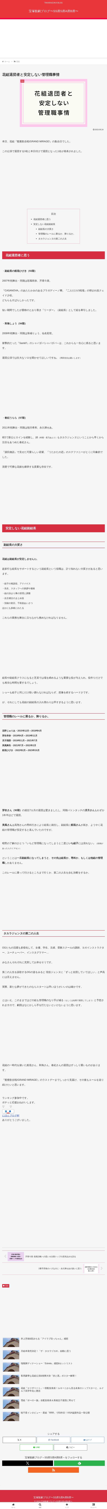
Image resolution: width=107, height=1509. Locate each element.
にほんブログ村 (10, 1115)
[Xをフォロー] (27, 1463)
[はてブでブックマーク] (87, 1440)
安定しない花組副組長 (44, 224)
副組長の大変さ (46, 229)
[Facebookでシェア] (53, 1440)
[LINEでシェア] (36, 1447)
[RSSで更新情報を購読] (53, 1470)
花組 (5, 1286)
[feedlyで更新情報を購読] (79, 1463)
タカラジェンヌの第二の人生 (52, 238)
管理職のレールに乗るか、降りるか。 (56, 233)
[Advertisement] (53, 38)
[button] (70, 1447)
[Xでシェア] (19, 1440)
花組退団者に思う (42, 219)
